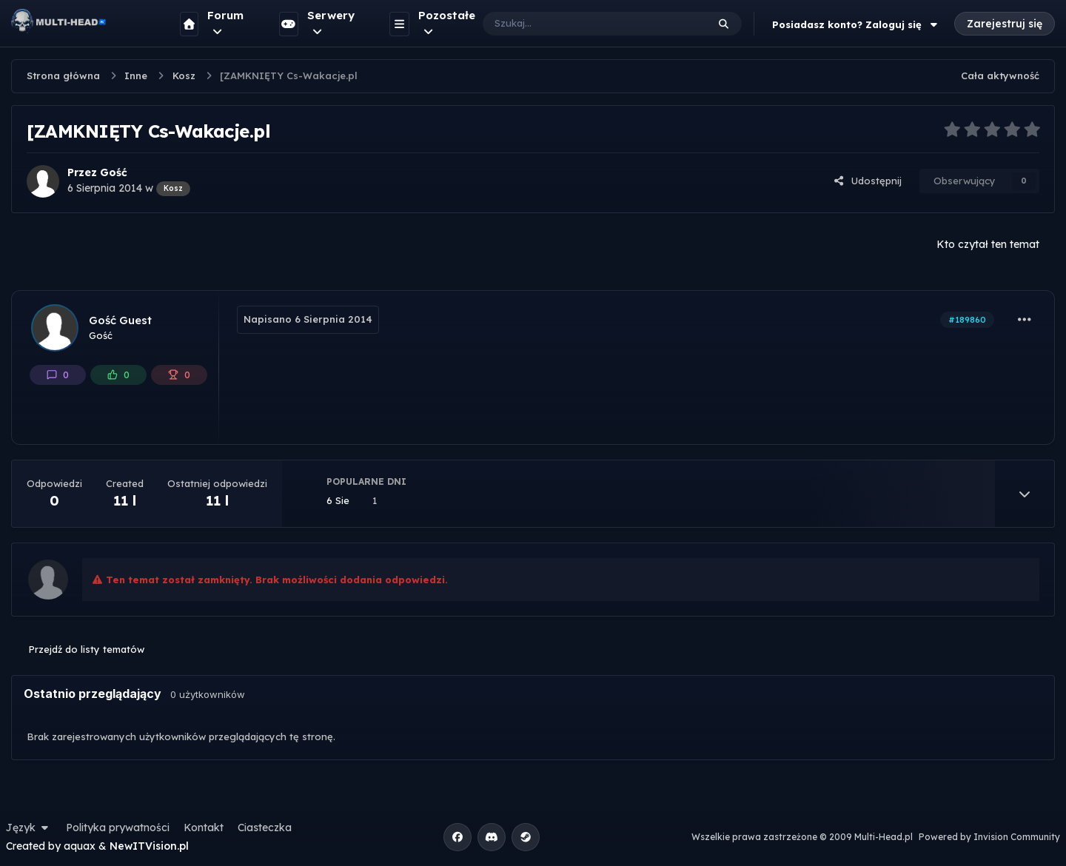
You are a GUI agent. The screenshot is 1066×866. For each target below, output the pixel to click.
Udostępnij (868, 181)
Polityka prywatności (118, 827)
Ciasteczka (265, 827)
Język (29, 827)
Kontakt (204, 827)
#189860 (967, 320)
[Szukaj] (580, 24)
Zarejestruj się (1004, 23)
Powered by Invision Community (989, 836)
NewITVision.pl (149, 846)
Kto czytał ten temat (987, 244)
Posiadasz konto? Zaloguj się (856, 24)
